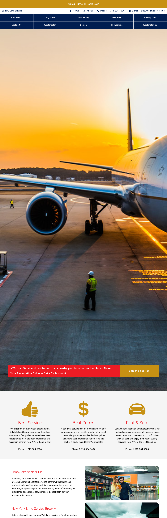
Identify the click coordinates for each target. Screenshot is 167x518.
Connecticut (16, 17)
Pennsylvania (150, 17)
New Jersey (83, 17)
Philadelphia (116, 25)
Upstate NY (17, 25)
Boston (83, 25)
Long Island (50, 17)
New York (116, 17)
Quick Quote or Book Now (83, 4)
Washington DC (150, 25)
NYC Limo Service (13, 11)
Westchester (50, 25)
